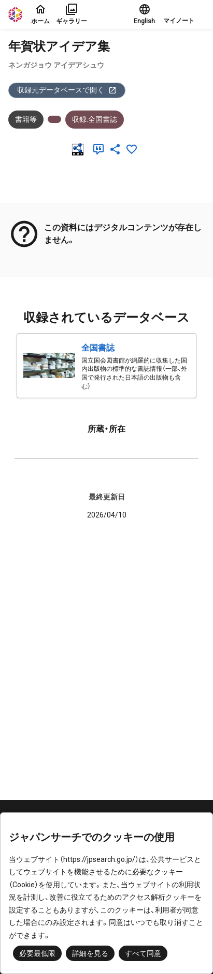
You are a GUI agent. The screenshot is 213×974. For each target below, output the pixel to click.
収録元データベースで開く (67, 90)
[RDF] (80, 149)
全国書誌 (98, 348)
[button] (184, 14)
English (144, 14)
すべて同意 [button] (143, 953)
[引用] (100, 149)
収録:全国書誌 (94, 119)
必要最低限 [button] (37, 953)
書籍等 (26, 119)
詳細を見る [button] (90, 953)
